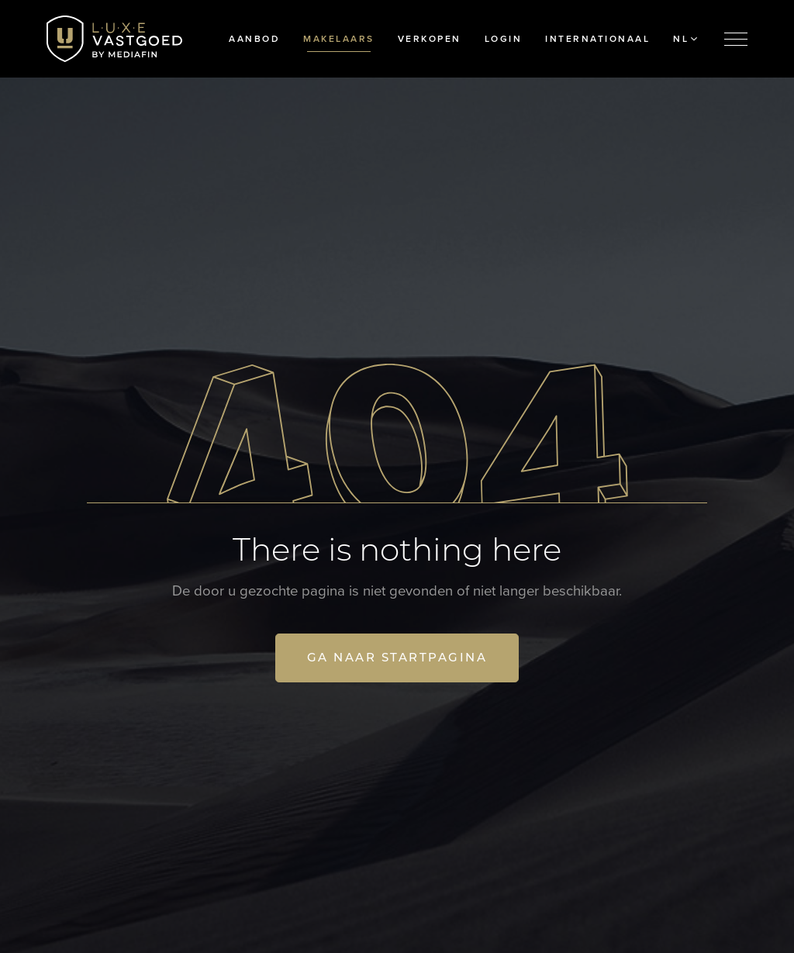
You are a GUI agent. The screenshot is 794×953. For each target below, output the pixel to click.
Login (504, 38)
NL (685, 38)
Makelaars (339, 38)
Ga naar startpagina (397, 657)
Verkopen (429, 38)
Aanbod (254, 38)
